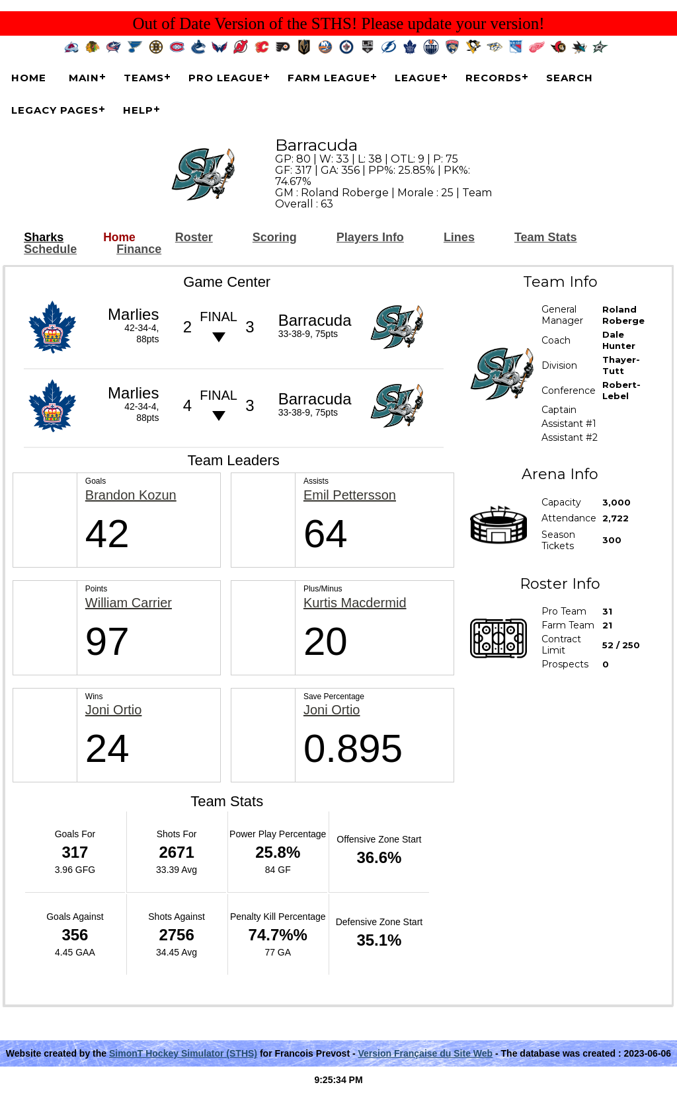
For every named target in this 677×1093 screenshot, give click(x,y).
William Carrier (128, 603)
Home (28, 77)
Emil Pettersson (349, 495)
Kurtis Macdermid (355, 603)
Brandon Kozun (131, 495)
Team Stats (545, 237)
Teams (144, 77)
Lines (459, 237)
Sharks (43, 237)
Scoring (275, 237)
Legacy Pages (55, 110)
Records (493, 77)
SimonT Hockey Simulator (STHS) (183, 1053)
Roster (194, 237)
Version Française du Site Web (425, 1053)
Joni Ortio (113, 710)
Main (84, 77)
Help (138, 110)
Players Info (370, 237)
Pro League (225, 77)
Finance (138, 249)
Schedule (50, 249)
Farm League (329, 77)
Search (569, 77)
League (418, 77)
